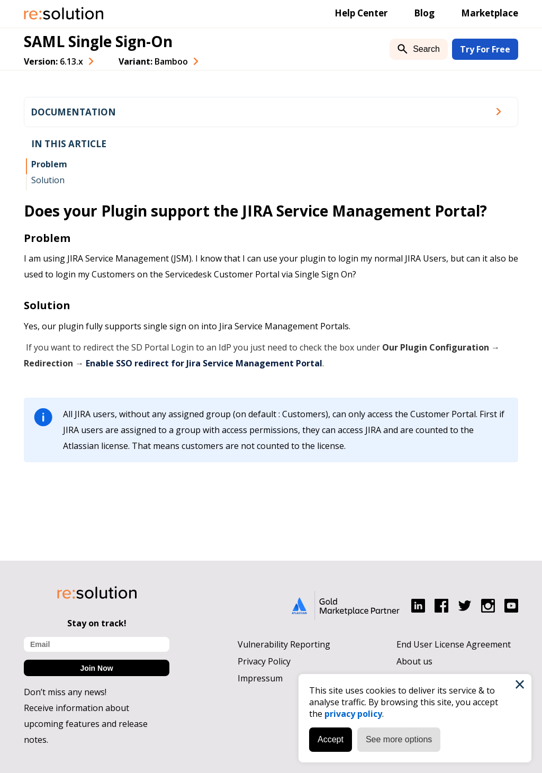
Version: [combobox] (53, 61)
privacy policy (353, 714)
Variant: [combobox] (153, 61)
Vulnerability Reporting (284, 644)
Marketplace (489, 13)
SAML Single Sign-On (98, 41)
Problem (49, 164)
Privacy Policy (264, 661)
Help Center (361, 13)
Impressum (260, 678)
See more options (399, 739)
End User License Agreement (453, 644)
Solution (48, 180)
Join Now (96, 668)
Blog (424, 13)
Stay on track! (97, 623)
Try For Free (485, 49)
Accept (331, 739)
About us (414, 661)
